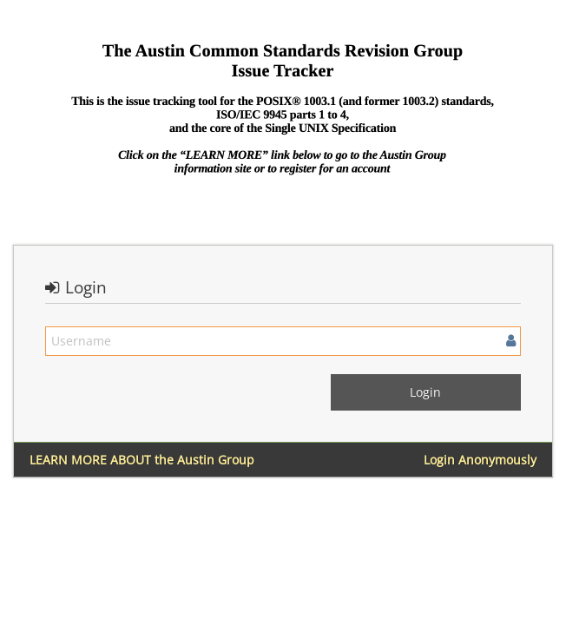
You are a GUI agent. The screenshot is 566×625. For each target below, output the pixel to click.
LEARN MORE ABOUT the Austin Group (142, 459)
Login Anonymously (480, 459)
